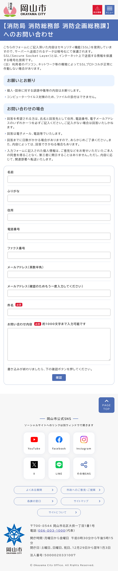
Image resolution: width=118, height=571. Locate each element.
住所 (10, 210)
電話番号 (13, 229)
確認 (59, 377)
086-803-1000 (51, 530)
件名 (10, 305)
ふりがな (13, 191)
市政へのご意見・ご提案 (81, 490)
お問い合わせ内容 (19, 324)
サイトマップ (81, 501)
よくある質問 (34, 490)
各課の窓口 (34, 501)
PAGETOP (106, 407)
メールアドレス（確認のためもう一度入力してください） (45, 286)
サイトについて (58, 512)
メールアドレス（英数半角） (25, 267)
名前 (10, 172)
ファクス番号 (16, 248)
